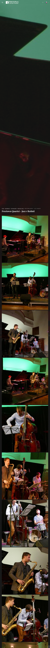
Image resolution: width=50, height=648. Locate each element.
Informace (7, 208)
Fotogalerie (14, 208)
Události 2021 (21, 208)
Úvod (3, 208)
